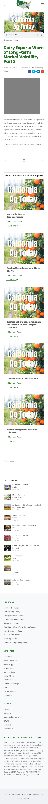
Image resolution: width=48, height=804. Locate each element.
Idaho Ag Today (10, 638)
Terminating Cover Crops (19, 516)
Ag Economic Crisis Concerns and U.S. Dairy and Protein (26, 506)
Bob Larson (8, 657)
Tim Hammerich (10, 695)
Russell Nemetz (10, 691)
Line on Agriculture (11, 623)
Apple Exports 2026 (17, 557)
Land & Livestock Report (13, 631)
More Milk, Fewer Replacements (15, 215)
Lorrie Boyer (8, 680)
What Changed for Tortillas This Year (21, 431)
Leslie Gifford (9, 676)
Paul (5, 687)
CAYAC (6, 721)
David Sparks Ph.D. (11, 660)
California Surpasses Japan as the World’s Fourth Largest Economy (23, 324)
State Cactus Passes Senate (20, 536)
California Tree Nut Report (14, 619)
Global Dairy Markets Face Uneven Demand (25, 547)
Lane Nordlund (9, 672)
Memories (15, 572)
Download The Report (12, 40)
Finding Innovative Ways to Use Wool (24, 526)
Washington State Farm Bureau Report (20, 627)
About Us (7, 725)
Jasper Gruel (9, 668)
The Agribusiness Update (14, 615)
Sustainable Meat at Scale (20, 486)
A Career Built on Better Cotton (21, 581)
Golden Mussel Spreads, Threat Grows (23, 269)
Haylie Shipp (8, 664)
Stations (7, 709)
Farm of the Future (11, 608)
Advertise (7, 713)
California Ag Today (12, 612)
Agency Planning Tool (12, 717)
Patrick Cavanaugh (11, 683)
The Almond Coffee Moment (22, 378)
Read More (12, 226)
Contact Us (8, 729)
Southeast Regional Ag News (15, 642)
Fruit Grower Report (12, 635)
